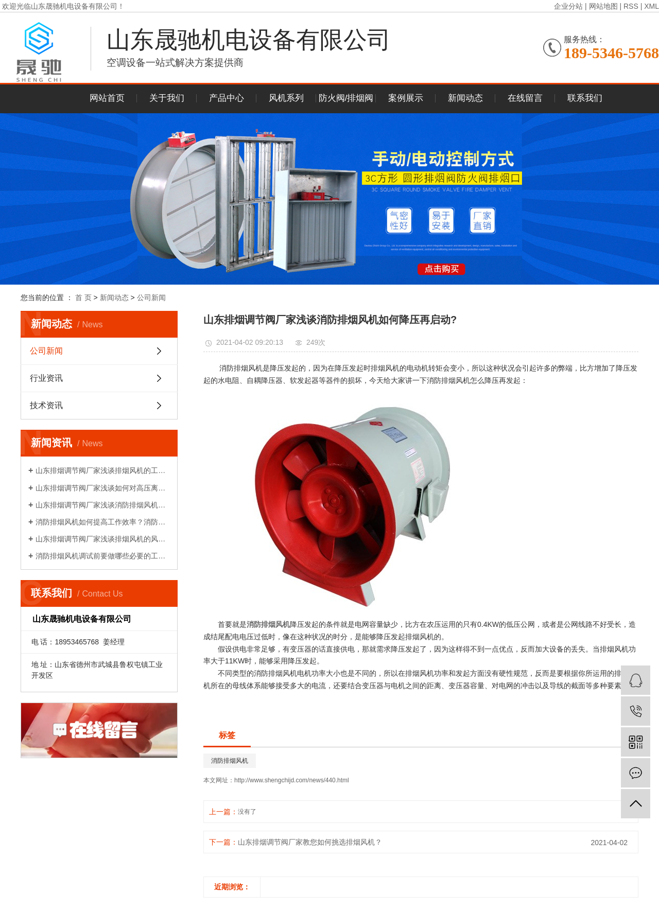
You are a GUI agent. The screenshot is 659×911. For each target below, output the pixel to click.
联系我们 (584, 98)
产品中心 (226, 98)
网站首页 (107, 98)
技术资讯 (46, 405)
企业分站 (568, 6)
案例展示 (405, 98)
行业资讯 (46, 378)
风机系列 (286, 98)
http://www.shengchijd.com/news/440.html (291, 780)
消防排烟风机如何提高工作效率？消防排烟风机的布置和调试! (103, 522)
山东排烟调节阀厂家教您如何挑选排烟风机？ (310, 842)
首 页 (83, 297)
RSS (630, 6)
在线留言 (525, 98)
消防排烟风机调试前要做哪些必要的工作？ (103, 556)
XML (651, 6)
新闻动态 (465, 98)
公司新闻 (151, 297)
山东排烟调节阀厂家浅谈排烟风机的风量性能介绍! (103, 539)
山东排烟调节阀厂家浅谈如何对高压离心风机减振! (103, 488)
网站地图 (603, 6)
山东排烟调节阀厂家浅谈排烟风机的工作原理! (103, 470)
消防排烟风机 (229, 760)
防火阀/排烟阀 (346, 98)
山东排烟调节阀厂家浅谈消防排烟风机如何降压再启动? (103, 505)
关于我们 (166, 98)
